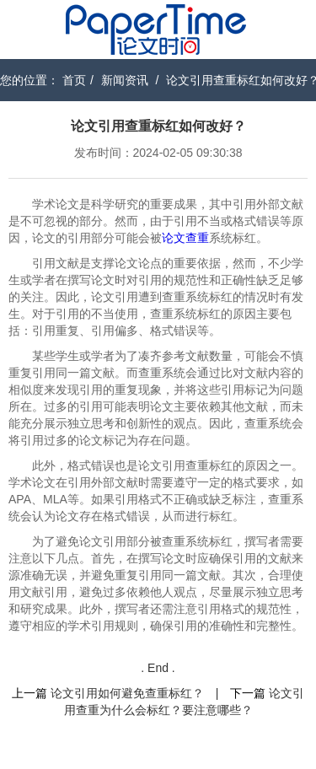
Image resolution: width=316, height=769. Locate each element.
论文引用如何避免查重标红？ (127, 693)
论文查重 (185, 238)
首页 (74, 80)
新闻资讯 (124, 80)
